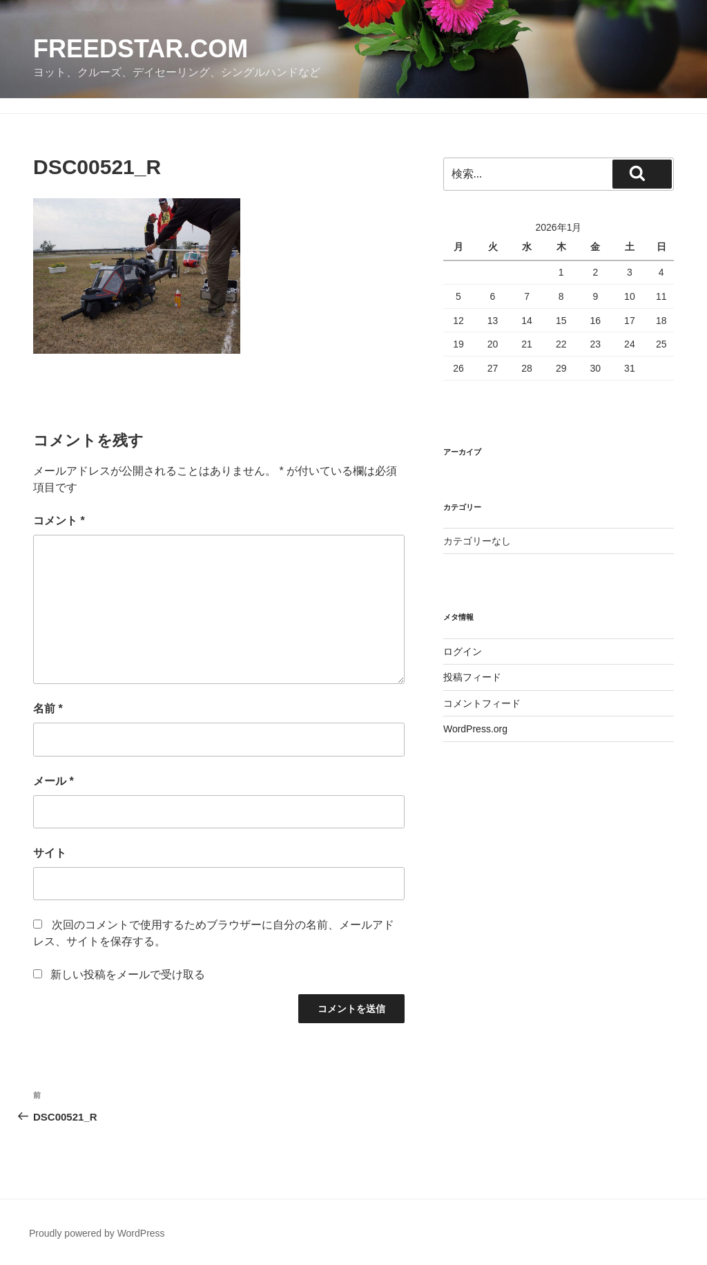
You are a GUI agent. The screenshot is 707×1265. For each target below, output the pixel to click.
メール (53, 781)
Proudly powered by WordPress (97, 1233)
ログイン (462, 651)
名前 (48, 708)
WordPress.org (475, 728)
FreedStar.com (140, 49)
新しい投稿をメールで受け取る (127, 974)
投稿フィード (472, 677)
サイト (49, 853)
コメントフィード (482, 703)
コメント (59, 520)
